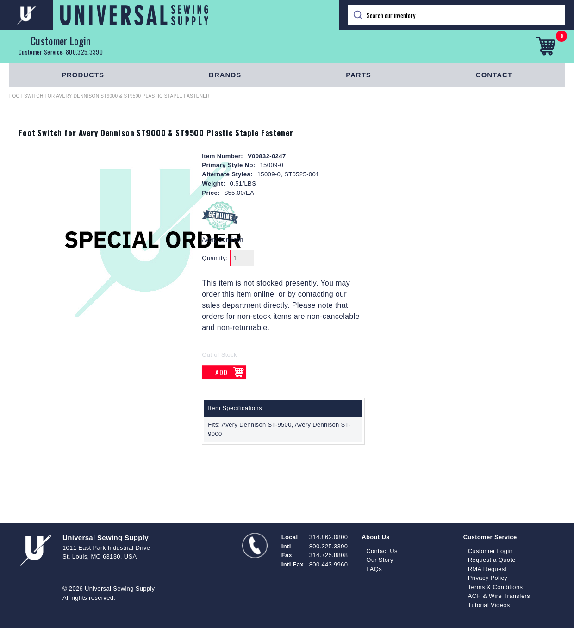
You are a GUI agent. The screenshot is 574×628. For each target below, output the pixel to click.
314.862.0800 (328, 537)
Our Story (379, 559)
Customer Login (61, 40)
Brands (225, 75)
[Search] (456, 15)
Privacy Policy (488, 577)
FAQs (374, 569)
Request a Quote (492, 559)
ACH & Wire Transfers (499, 595)
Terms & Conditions (495, 587)
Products (83, 75)
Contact (494, 75)
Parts (358, 75)
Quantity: (215, 258)
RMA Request (487, 569)
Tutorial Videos (489, 605)
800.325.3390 (84, 51)
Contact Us (382, 550)
